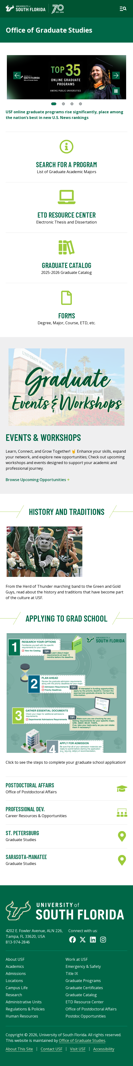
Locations (14, 980)
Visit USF (77, 1049)
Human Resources (22, 1016)
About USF (15, 959)
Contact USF (51, 1049)
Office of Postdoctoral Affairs (91, 1009)
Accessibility (103, 1049)
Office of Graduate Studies (49, 30)
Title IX (72, 973)
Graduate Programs (83, 980)
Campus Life (17, 987)
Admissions (16, 973)
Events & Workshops (43, 437)
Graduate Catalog (81, 994)
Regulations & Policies (25, 1009)
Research (14, 994)
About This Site (19, 1049)
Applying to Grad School (66, 618)
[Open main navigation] (123, 8)
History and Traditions (66, 511)
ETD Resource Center (85, 1002)
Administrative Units (24, 1002)
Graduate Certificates (84, 987)
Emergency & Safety (83, 966)
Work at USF (77, 959)
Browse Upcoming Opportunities (37, 479)
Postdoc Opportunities (86, 1016)
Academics (15, 966)
